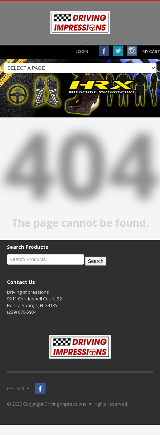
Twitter (118, 51)
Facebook (104, 51)
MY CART (151, 51)
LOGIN (82, 51)
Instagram (132, 51)
